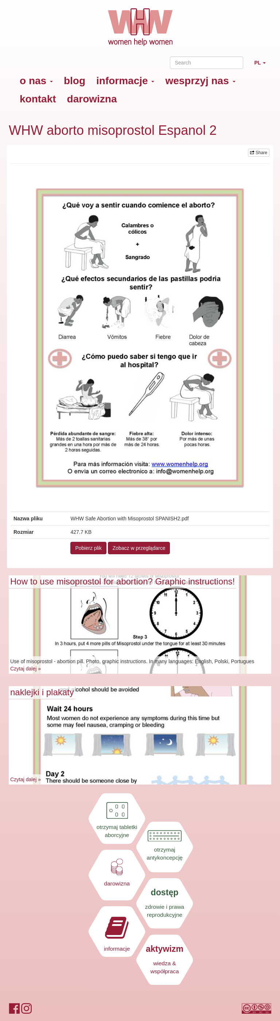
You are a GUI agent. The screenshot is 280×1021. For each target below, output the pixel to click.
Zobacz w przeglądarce (139, 548)
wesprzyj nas (200, 80)
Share (258, 152)
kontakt (38, 99)
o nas (36, 80)
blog (74, 80)
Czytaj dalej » (25, 669)
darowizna (92, 99)
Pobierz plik (88, 548)
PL (262, 66)
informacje (125, 80)
